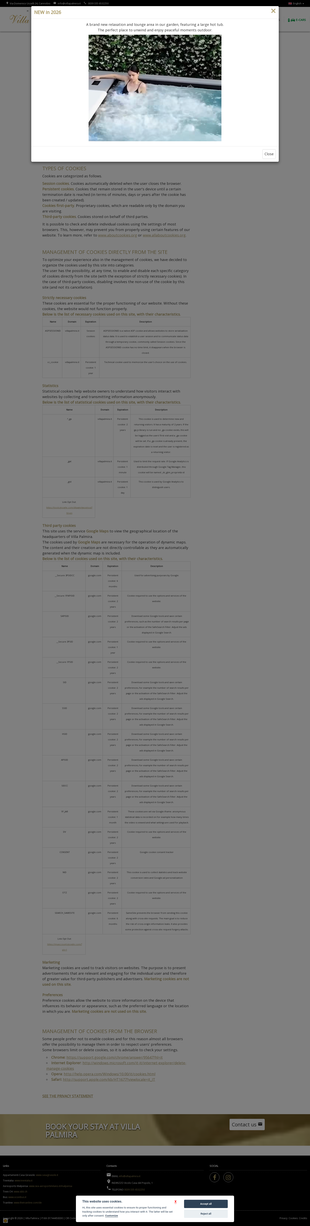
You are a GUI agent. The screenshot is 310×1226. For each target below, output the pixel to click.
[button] (176, 1202)
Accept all (206, 1203)
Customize (111, 1215)
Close (269, 153)
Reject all (206, 1213)
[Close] (273, 11)
